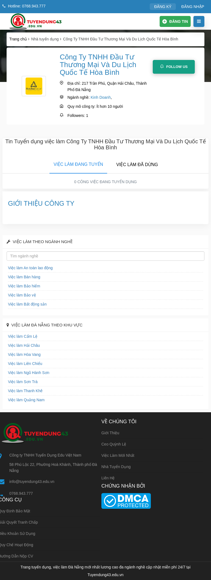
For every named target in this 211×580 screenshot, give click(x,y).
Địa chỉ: (73, 83)
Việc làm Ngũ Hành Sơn (28, 372)
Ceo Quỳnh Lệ (113, 444)
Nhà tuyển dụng (116, 466)
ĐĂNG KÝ (162, 6)
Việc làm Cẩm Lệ (22, 336)
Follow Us (174, 66)
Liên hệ (108, 478)
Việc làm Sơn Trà (23, 382)
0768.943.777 (21, 493)
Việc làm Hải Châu (24, 345)
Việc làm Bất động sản (27, 304)
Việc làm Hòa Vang (24, 354)
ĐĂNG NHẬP (192, 6)
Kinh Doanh (101, 97)
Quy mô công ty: (81, 106)
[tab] (78, 163)
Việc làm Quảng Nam (26, 400)
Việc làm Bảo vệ (22, 295)
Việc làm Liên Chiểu (25, 363)
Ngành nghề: (78, 97)
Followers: (76, 115)
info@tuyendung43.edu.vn (31, 481)
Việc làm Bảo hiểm (24, 286)
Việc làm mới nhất (117, 455)
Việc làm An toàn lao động (30, 268)
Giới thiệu (110, 433)
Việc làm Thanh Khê (25, 391)
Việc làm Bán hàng (24, 277)
